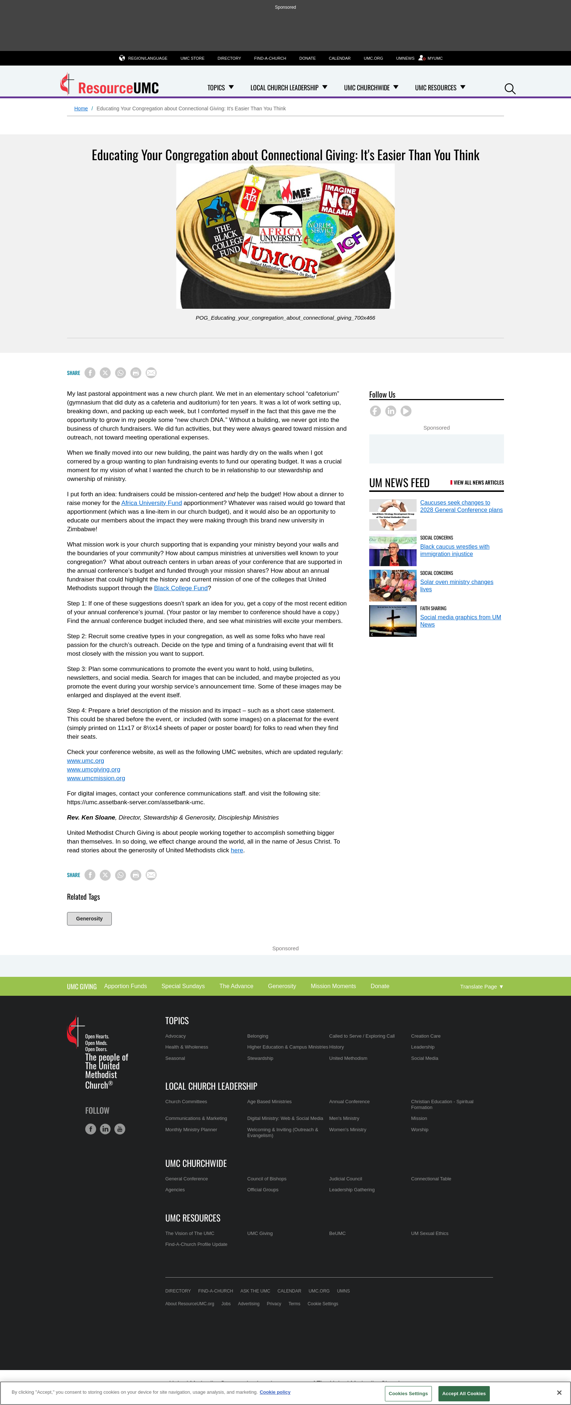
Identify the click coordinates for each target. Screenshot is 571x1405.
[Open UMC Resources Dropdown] (462, 87)
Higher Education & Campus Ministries (287, 1047)
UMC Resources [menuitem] (436, 87)
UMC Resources (192, 1217)
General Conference (186, 1178)
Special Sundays (183, 986)
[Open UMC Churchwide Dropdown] (395, 87)
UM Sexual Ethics (430, 1233)
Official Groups (263, 1189)
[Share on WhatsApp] (120, 372)
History (336, 1047)
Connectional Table (431, 1178)
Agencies (175, 1189)
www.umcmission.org (96, 778)
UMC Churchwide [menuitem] (367, 87)
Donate (307, 58)
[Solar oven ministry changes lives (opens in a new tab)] (393, 585)
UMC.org (373, 58)
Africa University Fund (151, 503)
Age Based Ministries (269, 1101)
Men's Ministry (344, 1118)
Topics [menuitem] (216, 87)
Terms (294, 1303)
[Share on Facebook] (89, 372)
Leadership (422, 1047)
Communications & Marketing (196, 1118)
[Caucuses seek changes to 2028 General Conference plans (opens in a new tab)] (393, 515)
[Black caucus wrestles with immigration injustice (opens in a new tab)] (393, 550)
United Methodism (348, 1058)
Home (81, 108)
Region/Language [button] (148, 58)
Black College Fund (181, 588)
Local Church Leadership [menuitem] (285, 87)
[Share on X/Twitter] (105, 372)
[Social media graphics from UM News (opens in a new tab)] (393, 621)
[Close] (559, 1393)
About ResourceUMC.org (189, 1303)
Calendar (340, 58)
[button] (510, 88)
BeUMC (337, 1233)
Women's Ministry (347, 1129)
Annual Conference (349, 1101)
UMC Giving (82, 986)
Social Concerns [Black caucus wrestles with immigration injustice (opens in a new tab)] (436, 537)
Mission (419, 1118)
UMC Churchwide (196, 1162)
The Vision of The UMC (189, 1233)
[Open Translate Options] (482, 986)
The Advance (236, 986)
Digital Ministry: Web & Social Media (285, 1118)
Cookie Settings (323, 1303)
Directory (229, 58)
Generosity (89, 918)
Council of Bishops (267, 1178)
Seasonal (175, 1058)
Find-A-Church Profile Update (196, 1244)
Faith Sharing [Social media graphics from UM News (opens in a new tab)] (433, 608)
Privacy (274, 1303)
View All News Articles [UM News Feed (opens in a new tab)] (479, 482)
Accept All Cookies (464, 1393)
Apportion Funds (125, 986)
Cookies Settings (408, 1393)
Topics (177, 1020)
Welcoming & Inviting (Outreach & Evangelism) (282, 1132)
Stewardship (260, 1058)
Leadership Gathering (352, 1189)
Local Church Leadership (211, 1085)
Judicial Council (345, 1178)
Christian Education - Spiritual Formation (442, 1104)
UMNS (343, 1291)
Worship (419, 1129)
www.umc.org (85, 760)
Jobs (226, 1303)
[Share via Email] (151, 372)
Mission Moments (333, 986)
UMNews (405, 58)
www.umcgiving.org (93, 769)
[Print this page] (135, 372)
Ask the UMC (255, 1291)
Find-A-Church (270, 58)
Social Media (424, 1058)
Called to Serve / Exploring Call (362, 1036)
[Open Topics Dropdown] (231, 87)
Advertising (248, 1303)
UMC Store (193, 58)
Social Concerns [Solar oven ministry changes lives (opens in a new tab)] (436, 572)
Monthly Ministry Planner (191, 1129)
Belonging (257, 1036)
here (237, 850)
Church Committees (186, 1101)
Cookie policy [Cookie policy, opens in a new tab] (275, 1392)
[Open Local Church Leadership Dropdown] (324, 87)
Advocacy (175, 1036)
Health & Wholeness (186, 1047)
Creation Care (426, 1036)
